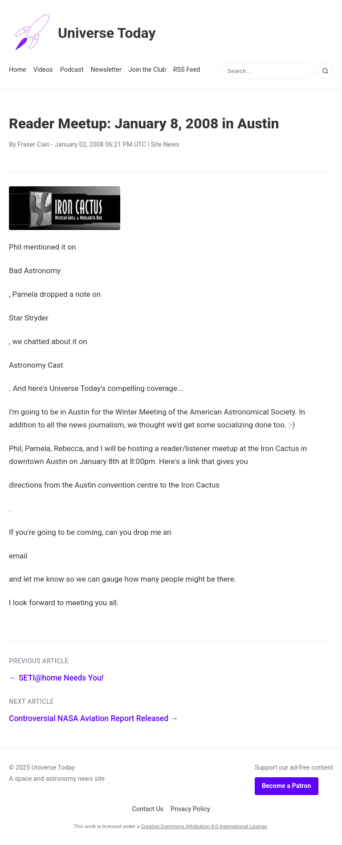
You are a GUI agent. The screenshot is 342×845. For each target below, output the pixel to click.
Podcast (72, 70)
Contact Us (147, 809)
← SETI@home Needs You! (56, 677)
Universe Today (82, 33)
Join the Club (147, 70)
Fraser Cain (33, 144)
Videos (43, 70)
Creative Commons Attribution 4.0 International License (204, 826)
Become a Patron (286, 786)
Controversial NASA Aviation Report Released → (93, 718)
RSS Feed (186, 70)
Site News (165, 144)
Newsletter (106, 70)
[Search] (325, 71)
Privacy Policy (190, 809)
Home (17, 70)
